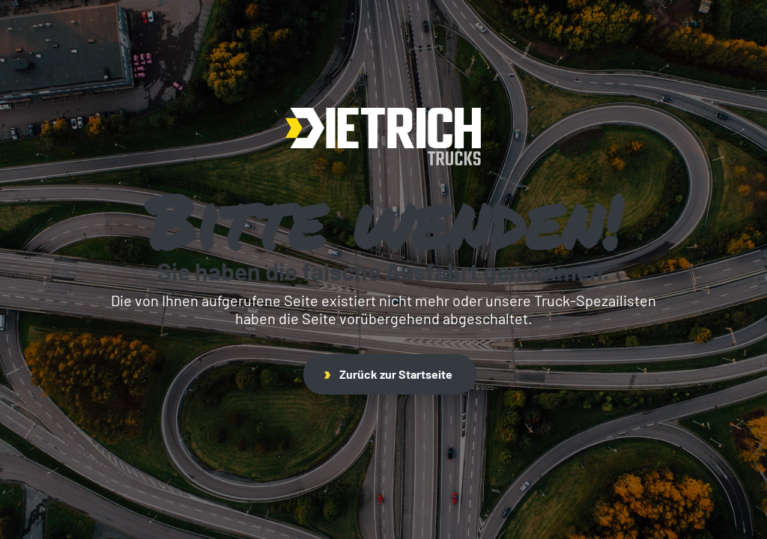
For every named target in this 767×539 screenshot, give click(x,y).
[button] (33, 506)
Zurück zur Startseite (388, 374)
